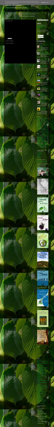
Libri (20, 10)
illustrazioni (46, 130)
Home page (20, 65)
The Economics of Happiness (41, 399)
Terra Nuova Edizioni (40, 398)
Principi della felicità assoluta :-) (44, 94)
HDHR (43, 130)
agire (38, 117)
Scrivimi (23, 10)
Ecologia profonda (40, 371)
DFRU (47, 124)
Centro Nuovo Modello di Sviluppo (42, 367)
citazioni (46, 121)
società (38, 142)
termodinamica (42, 145)
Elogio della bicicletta (40, 372)
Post (39, 35)
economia (39, 126)
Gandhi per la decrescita (44, 59)
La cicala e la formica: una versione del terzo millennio (44, 66)
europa (46, 128)
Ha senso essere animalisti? (43, 101)
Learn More (43, 2)
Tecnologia (38, 156)
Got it (48, 2)
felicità (38, 129)
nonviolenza (43, 135)
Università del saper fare (41, 403)
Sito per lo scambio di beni (41, 396)
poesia (45, 136)
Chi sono (11, 10)
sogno (45, 142)
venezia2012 (46, 145)
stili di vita (45, 143)
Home (7, 10)
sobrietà (45, 141)
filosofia (42, 129)
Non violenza (39, 157)
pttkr (45, 138)
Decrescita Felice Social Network (42, 370)
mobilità (43, 134)
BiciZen (38, 366)
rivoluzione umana (40, 140)
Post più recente (9, 65)
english (43, 128)
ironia (46, 131)
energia (38, 128)
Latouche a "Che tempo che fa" (42, 385)
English (28, 10)
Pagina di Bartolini (40, 390)
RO (46, 140)
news (39, 135)
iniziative (39, 131)
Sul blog (15, 10)
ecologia (44, 125)
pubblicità (38, 139)
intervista (43, 131)
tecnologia (42, 144)
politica (38, 137)
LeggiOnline (43, 132)
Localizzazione (39, 153)
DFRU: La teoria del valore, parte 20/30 (44, 73)
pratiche (42, 137)
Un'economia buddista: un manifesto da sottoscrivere (44, 109)
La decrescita (39, 384)
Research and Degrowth (41, 391)
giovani (46, 129)
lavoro (38, 132)
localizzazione (43, 133)
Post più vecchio (31, 65)
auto (41, 119)
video (42, 146)
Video (32, 10)
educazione (45, 126)
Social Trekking (39, 397)
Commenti (40, 37)
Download (37, 10)
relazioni (43, 139)
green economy (39, 130)
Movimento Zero (39, 389)
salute (38, 141)
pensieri (40, 136)
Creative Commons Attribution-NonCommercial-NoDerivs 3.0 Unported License (41, 27)
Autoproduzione (39, 152)
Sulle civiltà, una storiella (44, 52)
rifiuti (46, 139)
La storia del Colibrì (44, 87)
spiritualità (39, 143)
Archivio (41, 10)
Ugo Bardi (38, 402)
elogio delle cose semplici (41, 127)
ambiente (39, 118)
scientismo (41, 141)
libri (47, 132)
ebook (40, 125)
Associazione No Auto (40, 365)
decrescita (39, 124)
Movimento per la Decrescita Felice (42, 386)
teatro (38, 144)
